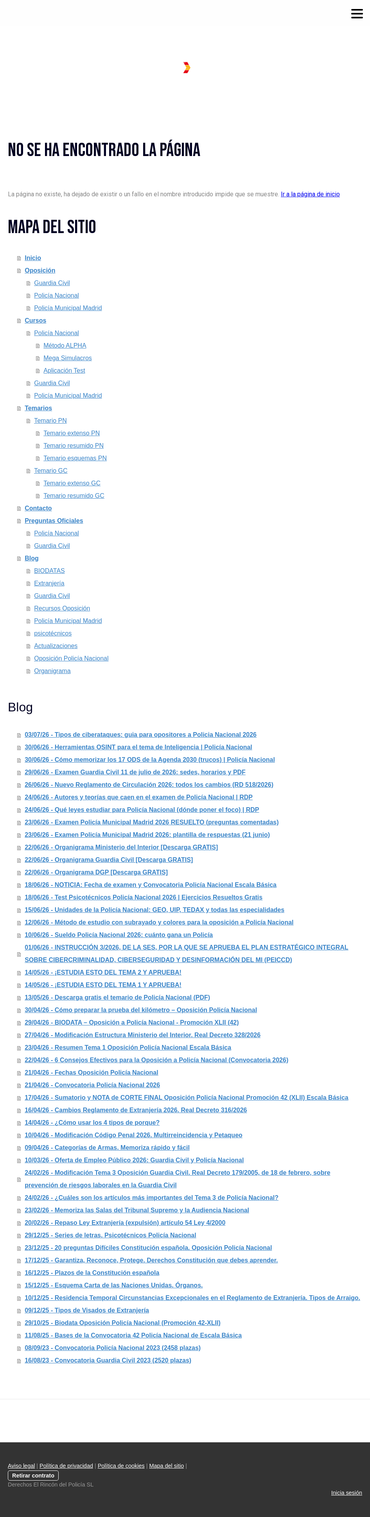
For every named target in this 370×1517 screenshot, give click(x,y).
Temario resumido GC (73, 495)
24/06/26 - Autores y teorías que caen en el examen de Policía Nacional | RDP (139, 797)
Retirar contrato (33, 1475)
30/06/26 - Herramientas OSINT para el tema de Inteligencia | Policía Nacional (138, 747)
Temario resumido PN (73, 445)
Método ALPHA (64, 345)
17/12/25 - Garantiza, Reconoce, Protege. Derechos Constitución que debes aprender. (151, 1260)
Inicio (33, 258)
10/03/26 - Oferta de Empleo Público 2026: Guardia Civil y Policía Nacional (134, 1160)
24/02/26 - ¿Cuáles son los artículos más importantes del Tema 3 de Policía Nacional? (151, 1197)
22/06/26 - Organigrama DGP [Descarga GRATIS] (96, 872)
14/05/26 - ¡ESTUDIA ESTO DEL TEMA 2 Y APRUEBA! (103, 972)
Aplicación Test (64, 370)
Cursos (35, 320)
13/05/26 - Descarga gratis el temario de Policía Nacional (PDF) (117, 997)
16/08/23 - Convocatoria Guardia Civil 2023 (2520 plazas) (108, 1360)
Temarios (38, 408)
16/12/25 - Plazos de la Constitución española (92, 1272)
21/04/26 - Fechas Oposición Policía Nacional (91, 1072)
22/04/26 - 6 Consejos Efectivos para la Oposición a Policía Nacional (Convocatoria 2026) (156, 1060)
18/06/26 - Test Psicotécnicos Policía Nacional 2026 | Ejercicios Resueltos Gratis (143, 897)
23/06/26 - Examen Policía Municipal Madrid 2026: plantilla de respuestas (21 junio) (147, 834)
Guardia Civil (52, 283)
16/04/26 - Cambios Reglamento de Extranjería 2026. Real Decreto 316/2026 (136, 1110)
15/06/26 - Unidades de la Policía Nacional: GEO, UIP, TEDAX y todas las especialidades (154, 910)
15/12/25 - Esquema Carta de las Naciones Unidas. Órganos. (114, 1285)
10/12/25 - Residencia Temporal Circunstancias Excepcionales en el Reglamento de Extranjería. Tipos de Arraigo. (192, 1297)
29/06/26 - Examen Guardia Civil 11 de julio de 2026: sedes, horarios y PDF (135, 772)
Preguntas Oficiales (54, 520)
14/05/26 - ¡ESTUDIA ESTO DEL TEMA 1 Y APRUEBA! (103, 985)
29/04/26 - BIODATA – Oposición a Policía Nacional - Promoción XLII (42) (132, 1022)
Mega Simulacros (67, 358)
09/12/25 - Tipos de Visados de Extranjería (87, 1310)
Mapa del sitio (166, 1466)
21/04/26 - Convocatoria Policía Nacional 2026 (92, 1085)
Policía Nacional (56, 295)
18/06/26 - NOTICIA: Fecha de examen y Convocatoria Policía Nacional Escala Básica (151, 884)
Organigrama (52, 671)
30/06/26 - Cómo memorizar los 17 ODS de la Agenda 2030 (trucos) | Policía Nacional (150, 759)
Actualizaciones (55, 646)
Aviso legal (21, 1466)
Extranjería (49, 583)
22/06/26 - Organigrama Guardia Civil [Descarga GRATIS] (109, 859)
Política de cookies (121, 1466)
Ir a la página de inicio (310, 194)
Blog (32, 558)
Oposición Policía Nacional (71, 658)
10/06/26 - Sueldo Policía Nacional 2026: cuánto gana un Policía (119, 935)
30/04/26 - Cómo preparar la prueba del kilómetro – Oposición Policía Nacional (141, 1010)
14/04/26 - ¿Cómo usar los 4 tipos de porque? (92, 1122)
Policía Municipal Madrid (68, 308)
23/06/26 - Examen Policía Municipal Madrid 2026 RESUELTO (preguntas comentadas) (151, 822)
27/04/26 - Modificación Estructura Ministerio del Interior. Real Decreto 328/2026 (142, 1035)
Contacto (38, 508)
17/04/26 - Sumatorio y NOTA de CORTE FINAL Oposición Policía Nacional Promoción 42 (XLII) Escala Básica (186, 1097)
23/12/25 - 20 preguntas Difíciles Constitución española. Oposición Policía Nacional (148, 1247)
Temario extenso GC (72, 483)
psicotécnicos (53, 633)
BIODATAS (49, 570)
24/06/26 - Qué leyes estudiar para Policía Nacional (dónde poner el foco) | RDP (142, 809)
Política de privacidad (66, 1466)
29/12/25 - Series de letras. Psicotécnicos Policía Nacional (110, 1235)
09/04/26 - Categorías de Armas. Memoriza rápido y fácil (107, 1147)
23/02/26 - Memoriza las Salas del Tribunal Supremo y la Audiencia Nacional (137, 1210)
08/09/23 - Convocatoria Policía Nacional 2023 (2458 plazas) (113, 1348)
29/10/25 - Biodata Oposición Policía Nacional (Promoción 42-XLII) (123, 1323)
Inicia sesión (346, 1493)
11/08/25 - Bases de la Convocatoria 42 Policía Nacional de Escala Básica (133, 1335)
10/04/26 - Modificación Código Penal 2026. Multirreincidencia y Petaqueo (133, 1135)
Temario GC (50, 470)
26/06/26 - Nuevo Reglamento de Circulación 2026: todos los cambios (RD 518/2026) (149, 784)
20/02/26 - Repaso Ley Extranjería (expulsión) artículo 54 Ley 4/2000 (125, 1222)
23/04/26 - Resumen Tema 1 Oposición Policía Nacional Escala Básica (128, 1047)
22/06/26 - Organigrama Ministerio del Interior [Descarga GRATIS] (121, 847)
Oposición (40, 270)
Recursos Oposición (62, 608)
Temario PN (50, 420)
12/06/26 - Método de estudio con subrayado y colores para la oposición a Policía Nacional (159, 922)
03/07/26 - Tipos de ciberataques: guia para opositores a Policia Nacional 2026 (141, 734)
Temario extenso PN (71, 433)
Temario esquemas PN (75, 458)
